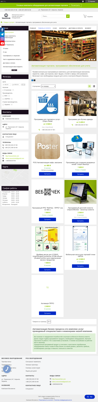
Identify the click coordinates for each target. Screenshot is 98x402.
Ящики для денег (31, 371)
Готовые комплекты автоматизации (9, 36)
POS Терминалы (8, 45)
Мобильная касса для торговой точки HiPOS (80, 255)
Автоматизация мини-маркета (12, 66)
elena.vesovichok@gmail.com (15, 158)
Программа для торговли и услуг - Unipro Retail (47, 120)
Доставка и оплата (76, 28)
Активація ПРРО (47, 303)
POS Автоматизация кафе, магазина (47, 163)
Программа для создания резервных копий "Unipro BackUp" (80, 163)
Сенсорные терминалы (33, 361)
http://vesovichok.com (12, 156)
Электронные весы (9, 41)
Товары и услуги (9, 22)
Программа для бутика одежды (80, 119)
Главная (33, 28)
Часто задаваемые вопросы (12, 59)
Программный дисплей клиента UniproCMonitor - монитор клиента (80, 209)
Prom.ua (57, 396)
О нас (55, 28)
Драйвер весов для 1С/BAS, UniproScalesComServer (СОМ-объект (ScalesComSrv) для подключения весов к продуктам (47, 257)
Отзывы (5, 48)
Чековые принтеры (32, 365)
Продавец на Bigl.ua (49, 398)
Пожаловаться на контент (46, 400)
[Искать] (68, 16)
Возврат (88, 28)
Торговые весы (6, 361)
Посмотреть (75, 5)
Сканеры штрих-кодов (33, 368)
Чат (89, 397)
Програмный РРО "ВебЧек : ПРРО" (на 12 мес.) (47, 209)
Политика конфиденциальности (63, 400)
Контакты (62, 28)
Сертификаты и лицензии (11, 55)
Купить (48, 174)
